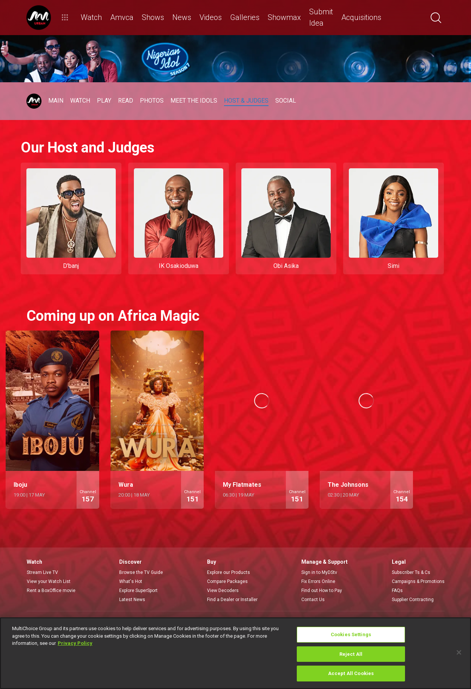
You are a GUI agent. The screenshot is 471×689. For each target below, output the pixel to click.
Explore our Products (228, 572)
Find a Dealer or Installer (232, 599)
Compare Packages (227, 581)
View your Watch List (49, 581)
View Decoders (223, 590)
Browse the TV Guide (141, 572)
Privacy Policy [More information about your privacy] (75, 643)
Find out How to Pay (321, 590)
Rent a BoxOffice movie (51, 590)
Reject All (350, 654)
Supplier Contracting (413, 599)
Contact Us (313, 599)
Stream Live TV (42, 572)
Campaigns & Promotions (418, 581)
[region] (235, 653)
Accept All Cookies (351, 673)
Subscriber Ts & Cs (411, 572)
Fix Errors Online (318, 581)
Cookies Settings (351, 634)
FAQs (397, 590)
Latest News (132, 599)
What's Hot (130, 581)
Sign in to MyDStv (319, 572)
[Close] (459, 652)
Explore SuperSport (138, 590)
